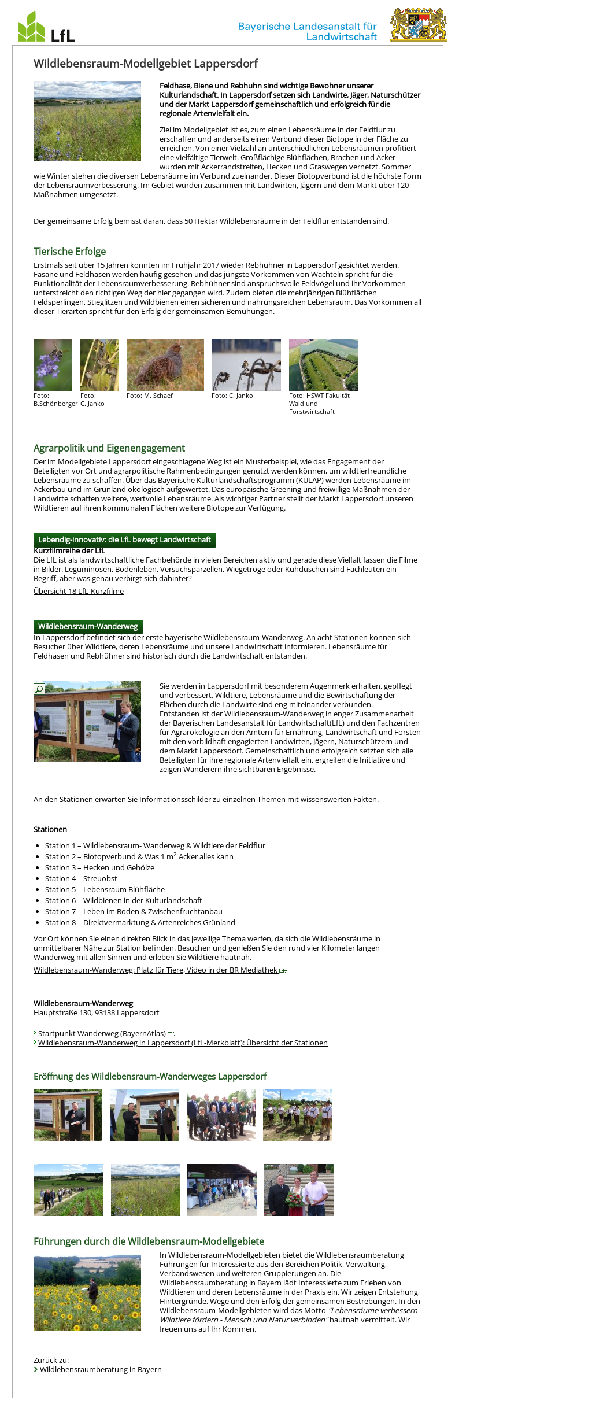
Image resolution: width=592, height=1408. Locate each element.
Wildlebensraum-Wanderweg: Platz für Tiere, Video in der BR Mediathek (160, 969)
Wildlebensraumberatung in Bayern (101, 1369)
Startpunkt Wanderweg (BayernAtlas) (107, 1033)
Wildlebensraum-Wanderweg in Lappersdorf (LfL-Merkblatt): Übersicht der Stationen (183, 1042)
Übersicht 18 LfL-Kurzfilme (79, 591)
